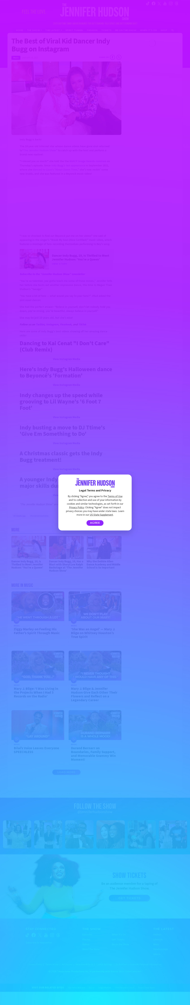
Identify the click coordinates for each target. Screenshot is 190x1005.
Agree (95, 522)
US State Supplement (101, 515)
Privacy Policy (76, 507)
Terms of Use (115, 496)
